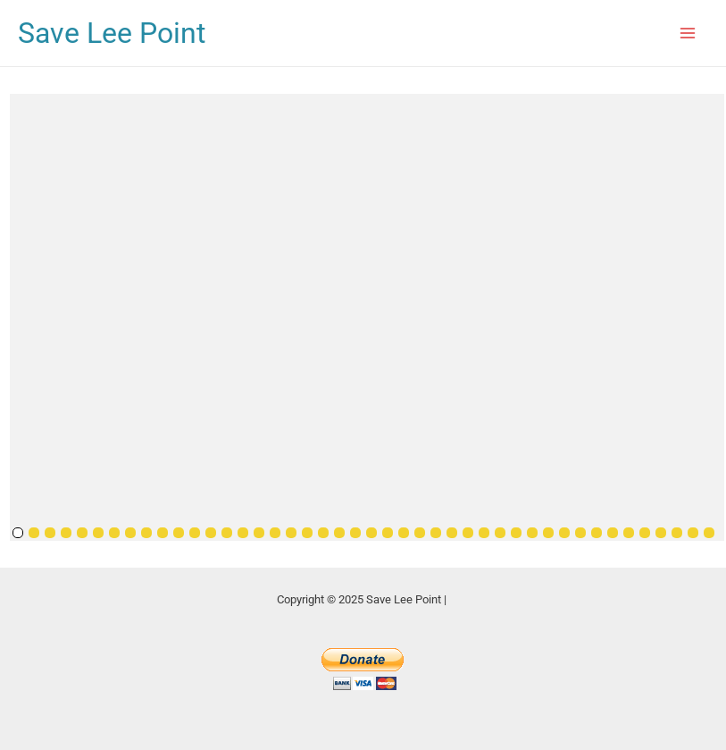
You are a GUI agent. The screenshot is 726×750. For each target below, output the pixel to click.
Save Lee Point (111, 33)
